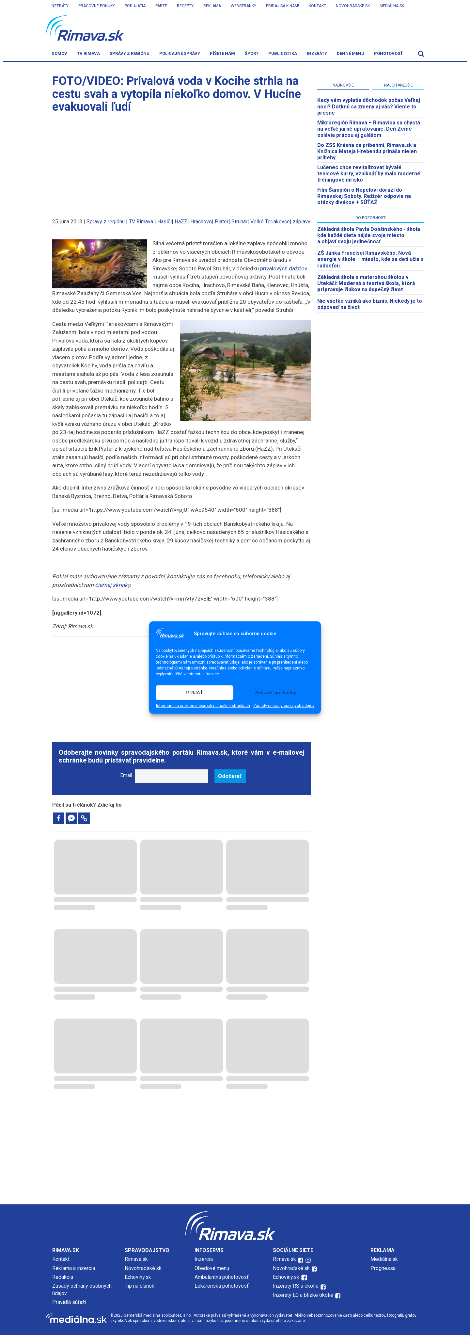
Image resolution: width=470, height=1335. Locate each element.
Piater (221, 221)
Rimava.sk (136, 1259)
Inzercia (204, 1259)
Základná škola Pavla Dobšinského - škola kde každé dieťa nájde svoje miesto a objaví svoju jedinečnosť (368, 235)
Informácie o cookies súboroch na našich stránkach (203, 706)
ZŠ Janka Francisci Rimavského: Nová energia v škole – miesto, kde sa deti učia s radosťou (370, 259)
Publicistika (282, 53)
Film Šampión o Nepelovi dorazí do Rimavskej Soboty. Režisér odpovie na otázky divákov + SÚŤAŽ (364, 196)
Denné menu (350, 53)
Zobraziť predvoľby (275, 692)
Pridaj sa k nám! (282, 6)
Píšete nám (222, 53)
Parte (161, 6)
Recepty (185, 6)
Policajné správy (179, 53)
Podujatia (135, 6)
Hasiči (164, 221)
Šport (251, 53)
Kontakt (317, 6)
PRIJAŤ (194, 692)
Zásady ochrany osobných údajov (283, 706)
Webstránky (243, 6)
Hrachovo (201, 221)
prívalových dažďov (283, 268)
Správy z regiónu (129, 53)
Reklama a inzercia (73, 1268)
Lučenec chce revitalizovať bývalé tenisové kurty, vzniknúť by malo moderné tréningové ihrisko (368, 173)
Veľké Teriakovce (270, 221)
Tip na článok (139, 1286)
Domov (59, 53)
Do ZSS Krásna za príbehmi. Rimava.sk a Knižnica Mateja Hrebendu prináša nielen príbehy (367, 151)
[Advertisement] (181, 162)
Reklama (212, 6)
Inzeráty (60, 6)
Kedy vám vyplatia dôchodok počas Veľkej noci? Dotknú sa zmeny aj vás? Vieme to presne (368, 106)
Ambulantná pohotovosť (222, 1277)
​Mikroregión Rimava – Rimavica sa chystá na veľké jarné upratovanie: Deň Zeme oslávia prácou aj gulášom (368, 129)
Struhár (239, 221)
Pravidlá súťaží (69, 1302)
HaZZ (181, 221)
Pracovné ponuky (96, 6)
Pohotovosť (388, 53)
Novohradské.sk (143, 1268)
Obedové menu (212, 1268)
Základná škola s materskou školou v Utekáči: (366, 283)
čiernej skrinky (112, 585)
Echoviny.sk (138, 1277)
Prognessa (383, 1268)
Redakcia (62, 1277)
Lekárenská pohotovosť (222, 1286)
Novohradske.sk (353, 6)
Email (126, 775)
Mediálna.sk (392, 6)
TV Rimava (88, 53)
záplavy (301, 221)
